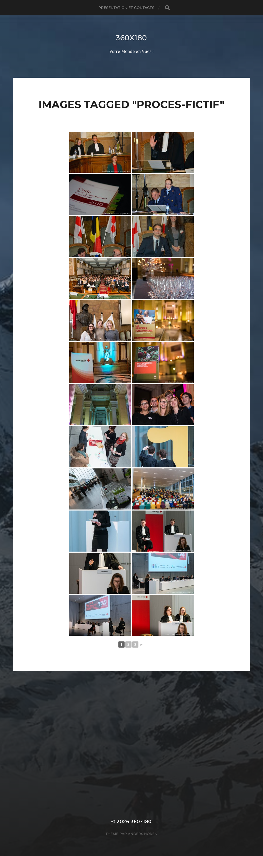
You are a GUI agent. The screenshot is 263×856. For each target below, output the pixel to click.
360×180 (141, 821)
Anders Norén (142, 834)
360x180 (131, 37)
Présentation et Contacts (126, 7)
